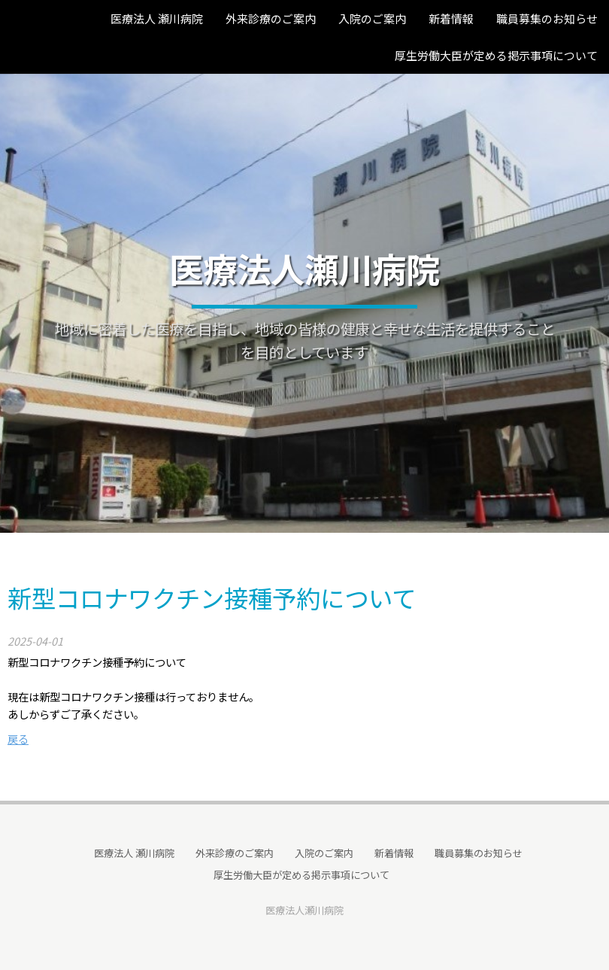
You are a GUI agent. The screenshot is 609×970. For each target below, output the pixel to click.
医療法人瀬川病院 (304, 268)
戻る (18, 739)
